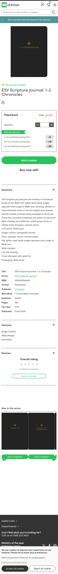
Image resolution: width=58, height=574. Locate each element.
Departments (9, 526)
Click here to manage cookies (14, 562)
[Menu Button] (54, 5)
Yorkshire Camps (11, 545)
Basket (50, 3)
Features (6, 325)
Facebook (49, 545)
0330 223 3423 (20, 535)
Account (42, 4)
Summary (7, 189)
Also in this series (11, 408)
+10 (49, 141)
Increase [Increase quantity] (51, 124)
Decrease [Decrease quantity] (37, 124)
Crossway (19, 289)
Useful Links (8, 520)
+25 (49, 146)
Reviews (6, 353)
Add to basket (29, 160)
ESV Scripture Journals (26, 275)
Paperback (11, 115)
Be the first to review (15, 84)
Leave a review (29, 376)
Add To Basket (15, 456)
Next (54, 459)
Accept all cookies (15, 568)
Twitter (43, 545)
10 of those (10, 5)
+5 (49, 136)
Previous (4, 459)
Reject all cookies (42, 568)
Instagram (54, 545)
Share (3, 102)
